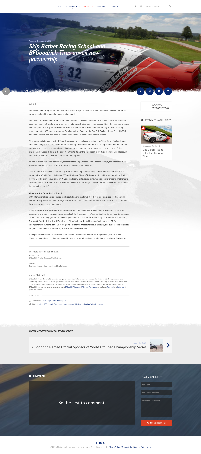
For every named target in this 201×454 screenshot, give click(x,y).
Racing (40, 304)
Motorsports (69, 304)
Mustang (100, 304)
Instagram (120, 287)
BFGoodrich (102, 6)
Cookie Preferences (142, 447)
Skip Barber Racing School (85, 304)
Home (59, 6)
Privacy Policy (114, 447)
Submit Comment (157, 422)
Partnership (58, 304)
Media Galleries (72, 6)
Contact (114, 6)
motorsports (62, 300)
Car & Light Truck (49, 300)
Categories (88, 6)
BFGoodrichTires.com (72, 287)
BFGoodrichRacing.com (89, 287)
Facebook (110, 287)
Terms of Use (127, 447)
